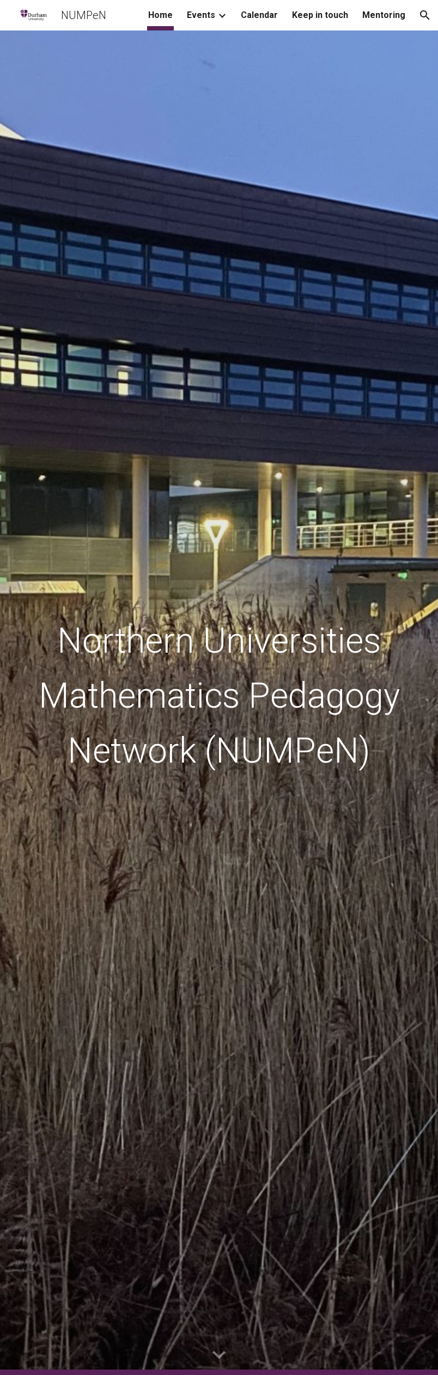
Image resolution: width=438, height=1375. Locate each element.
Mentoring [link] (383, 15)
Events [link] (201, 15)
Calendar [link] (259, 15)
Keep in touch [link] (320, 15)
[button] (425, 15)
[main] (219, 702)
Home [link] (160, 15)
